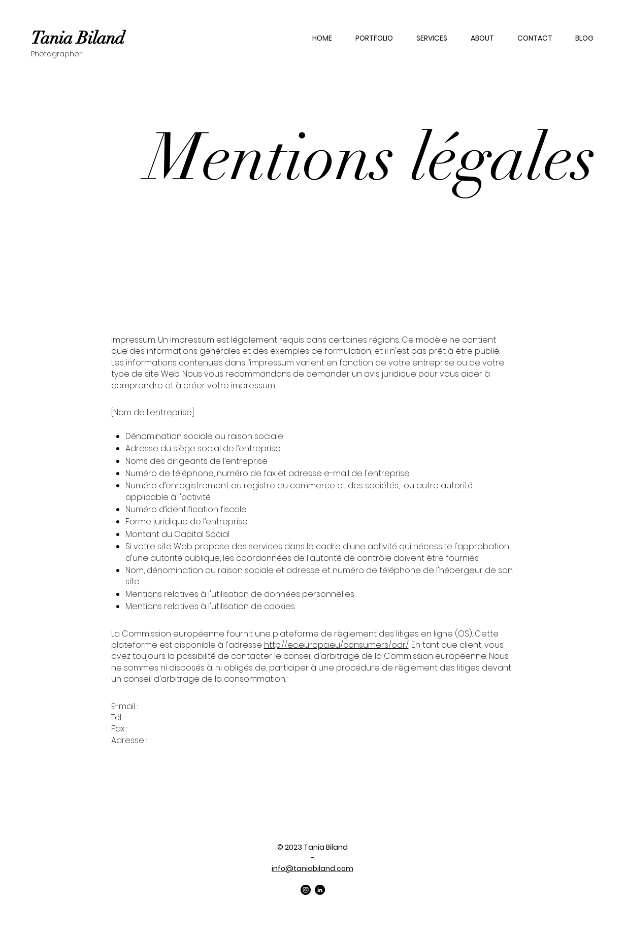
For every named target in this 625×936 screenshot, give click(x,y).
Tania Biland (77, 38)
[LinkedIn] (320, 890)
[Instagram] (306, 890)
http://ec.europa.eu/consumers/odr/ (336, 645)
